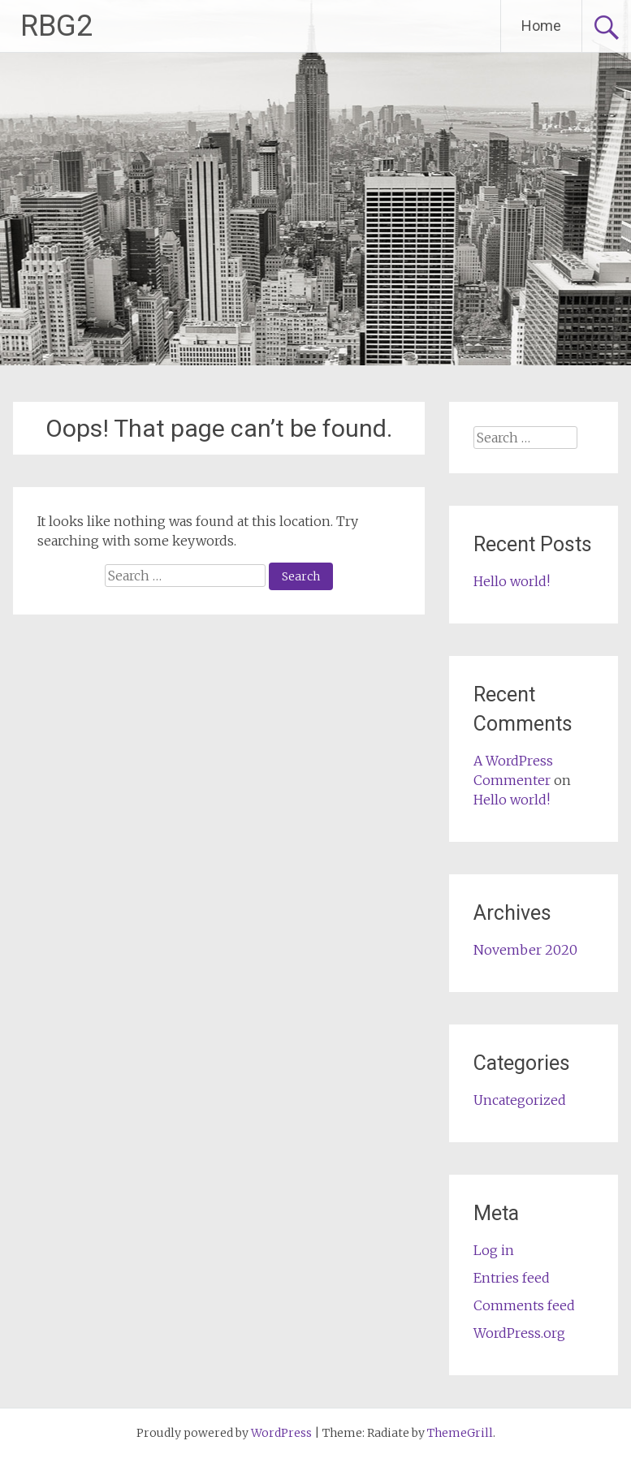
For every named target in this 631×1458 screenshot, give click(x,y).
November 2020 (525, 950)
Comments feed (524, 1305)
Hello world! (511, 581)
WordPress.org (519, 1333)
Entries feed (511, 1278)
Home (541, 25)
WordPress (281, 1433)
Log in (493, 1250)
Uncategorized (519, 1100)
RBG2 (56, 26)
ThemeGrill (460, 1433)
